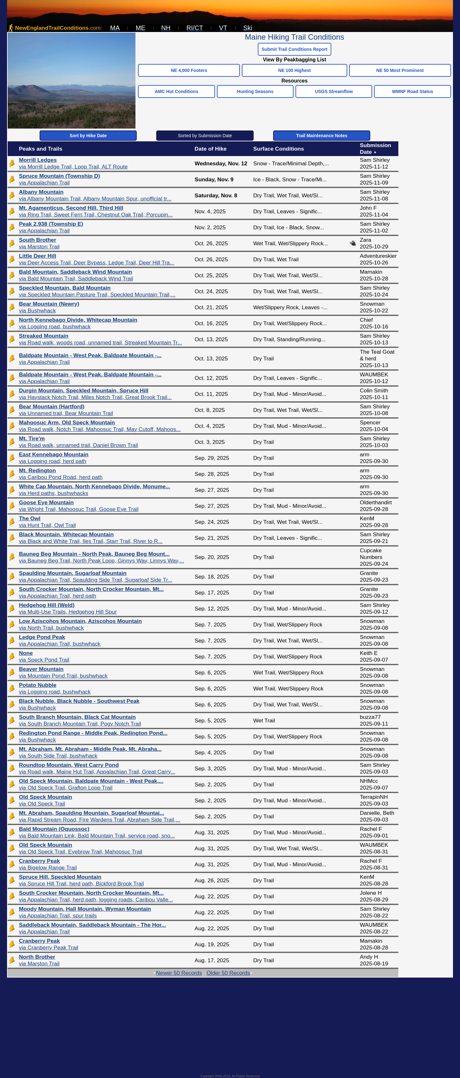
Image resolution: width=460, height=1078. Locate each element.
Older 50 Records (230, 973)
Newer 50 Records (177, 973)
